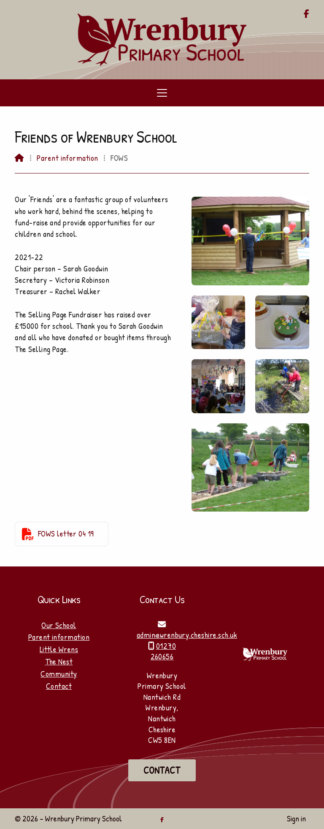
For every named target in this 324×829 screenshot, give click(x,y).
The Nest (59, 661)
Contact (59, 685)
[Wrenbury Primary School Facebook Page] (306, 14)
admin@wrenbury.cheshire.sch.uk (187, 634)
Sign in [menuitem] (296, 818)
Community (58, 673)
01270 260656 (163, 651)
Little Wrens (59, 649)
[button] (162, 92)
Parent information (67, 157)
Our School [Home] (58, 625)
